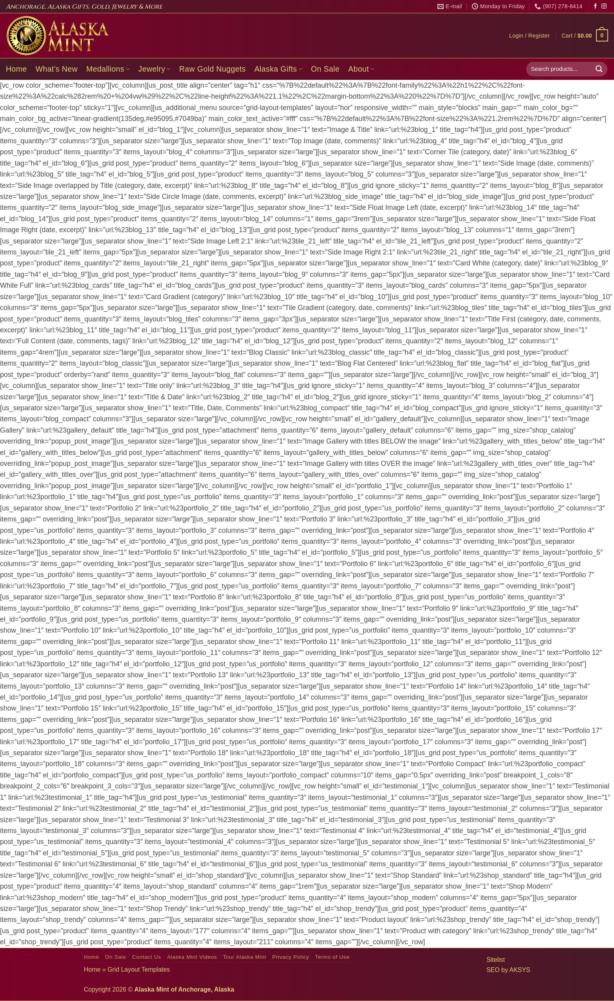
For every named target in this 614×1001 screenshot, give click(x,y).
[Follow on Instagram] (604, 6)
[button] (529, 36)
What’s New (57, 69)
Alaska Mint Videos (192, 957)
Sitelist (495, 959)
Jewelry (154, 69)
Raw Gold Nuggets (212, 69)
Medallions (108, 69)
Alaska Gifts (278, 69)
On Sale (325, 69)
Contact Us (146, 957)
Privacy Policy (290, 957)
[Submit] (599, 69)
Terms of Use (332, 957)
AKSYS (519, 970)
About (361, 69)
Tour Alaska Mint (244, 957)
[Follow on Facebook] (595, 6)
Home (16, 69)
